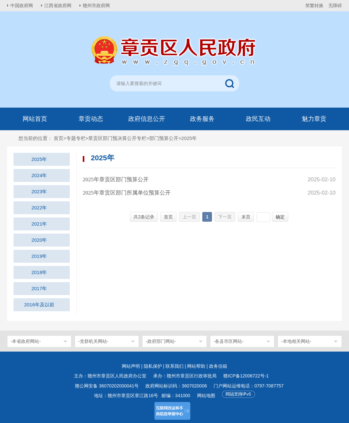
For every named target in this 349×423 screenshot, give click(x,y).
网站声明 (131, 366)
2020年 (39, 240)
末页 (245, 216)
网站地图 (206, 395)
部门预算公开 (163, 138)
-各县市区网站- (229, 341)
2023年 (39, 191)
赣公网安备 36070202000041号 (107, 385)
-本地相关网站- (296, 341)
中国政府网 (21, 5)
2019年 (39, 256)
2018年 (39, 272)
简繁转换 (314, 5)
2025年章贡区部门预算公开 (116, 179)
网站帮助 (196, 366)
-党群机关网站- (93, 341)
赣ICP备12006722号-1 (246, 375)
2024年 (39, 175)
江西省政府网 (57, 5)
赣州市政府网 (96, 5)
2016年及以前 (39, 304)
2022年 (39, 207)
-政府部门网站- (161, 341)
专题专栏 (76, 138)
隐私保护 (153, 366)
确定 (280, 216)
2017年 (39, 288)
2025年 (39, 159)
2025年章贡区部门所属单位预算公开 (127, 193)
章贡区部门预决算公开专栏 (117, 138)
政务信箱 (218, 366)
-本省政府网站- (26, 341)
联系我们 (174, 366)
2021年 (39, 224)
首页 (58, 138)
